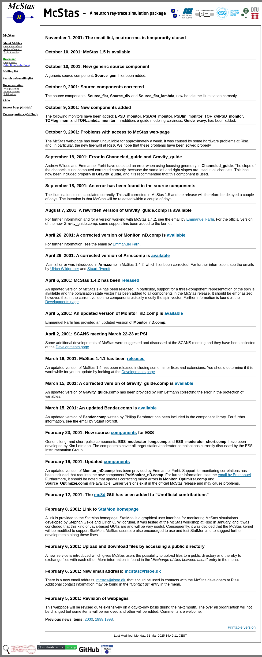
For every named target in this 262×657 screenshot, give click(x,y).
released (130, 280)
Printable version (242, 627)
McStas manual (12, 91)
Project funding (12, 52)
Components (10, 62)
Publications (10, 94)
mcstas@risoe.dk (143, 571)
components (124, 432)
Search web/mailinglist (18, 78)
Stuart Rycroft (98, 269)
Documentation (13, 85)
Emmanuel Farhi (200, 219)
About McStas (12, 43)
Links (7, 100)
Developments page (62, 302)
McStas (9, 35)
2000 (89, 619)
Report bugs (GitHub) (17, 107)
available (176, 235)
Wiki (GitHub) (11, 88)
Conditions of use (13, 46)
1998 (109, 619)
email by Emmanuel (234, 475)
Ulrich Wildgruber (64, 269)
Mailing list (10, 71)
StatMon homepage (118, 509)
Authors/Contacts (12, 49)
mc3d (99, 494)
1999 (99, 619)
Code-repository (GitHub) (20, 114)
